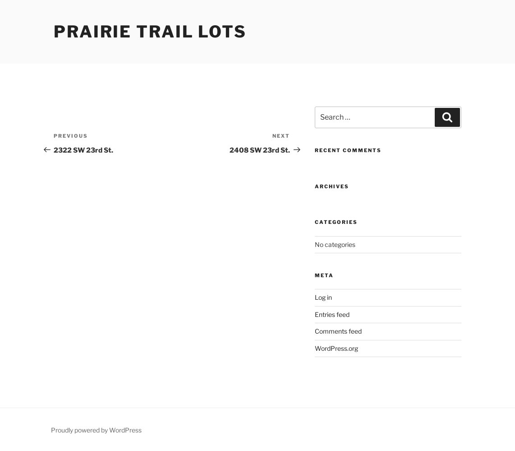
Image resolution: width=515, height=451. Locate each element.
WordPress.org (336, 348)
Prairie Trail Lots (150, 32)
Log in (323, 297)
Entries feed (332, 314)
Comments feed (338, 331)
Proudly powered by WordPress (96, 430)
